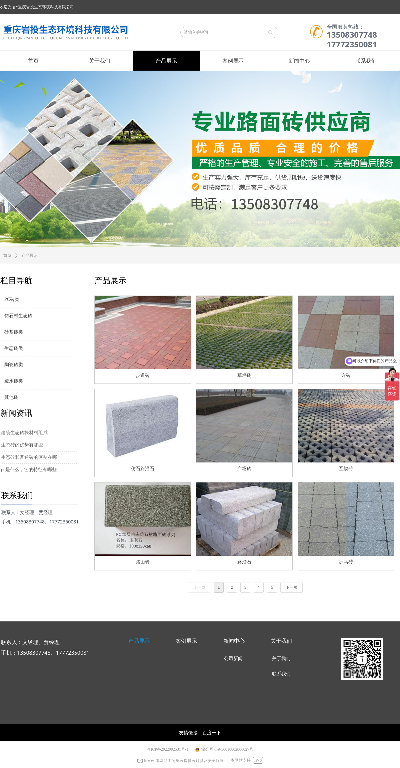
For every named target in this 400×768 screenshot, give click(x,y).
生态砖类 (13, 348)
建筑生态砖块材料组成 (24, 432)
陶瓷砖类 (13, 364)
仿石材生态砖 (18, 315)
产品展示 (30, 255)
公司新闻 (233, 658)
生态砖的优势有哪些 (22, 444)
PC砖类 (11, 299)
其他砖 (11, 397)
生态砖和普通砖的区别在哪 (29, 457)
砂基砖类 (13, 332)
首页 (7, 255)
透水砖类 (13, 381)
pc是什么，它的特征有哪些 (29, 469)
